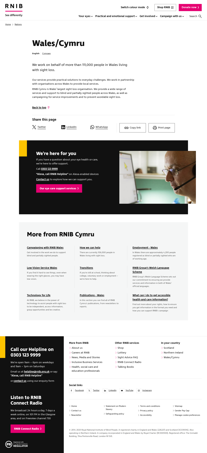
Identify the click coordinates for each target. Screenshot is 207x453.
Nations (18, 24)
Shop (121, 348)
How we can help (90, 248)
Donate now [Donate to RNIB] (190, 7)
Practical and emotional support (116, 16)
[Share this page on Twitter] (45, 127)
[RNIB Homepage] (13, 12)
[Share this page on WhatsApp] (103, 127)
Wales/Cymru (171, 357)
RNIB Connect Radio (27, 429)
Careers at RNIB (81, 353)
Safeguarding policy (115, 413)
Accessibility (146, 415)
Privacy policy (146, 410)
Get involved (148, 16)
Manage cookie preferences (187, 415)
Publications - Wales (92, 295)
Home (8, 24)
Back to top (39, 107)
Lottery (122, 353)
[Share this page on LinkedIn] (74, 127)
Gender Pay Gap (182, 410)
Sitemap (178, 406)
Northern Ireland (173, 353)
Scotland (169, 348)
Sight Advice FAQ (128, 357)
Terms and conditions (150, 406)
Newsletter (76, 415)
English (35, 53)
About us (77, 348)
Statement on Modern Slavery (116, 408)
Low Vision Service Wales (42, 268)
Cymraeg (46, 53)
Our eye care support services (59, 188)
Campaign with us (172, 16)
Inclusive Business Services (87, 362)
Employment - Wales (145, 248)
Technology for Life (38, 295)
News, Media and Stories (86, 357)
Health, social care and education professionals (86, 369)
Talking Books (126, 367)
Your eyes (86, 16)
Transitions (86, 268)
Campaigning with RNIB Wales (45, 248)
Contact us (42, 179)
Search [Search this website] (195, 16)
